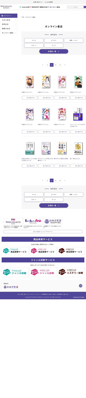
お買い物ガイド (38, 2)
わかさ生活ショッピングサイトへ (43, 236)
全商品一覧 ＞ (53, 53)
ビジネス (54, 40)
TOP (23, 17)
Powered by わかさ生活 (78, 303)
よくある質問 (49, 2)
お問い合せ (70, 300)
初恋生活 (33, 8)
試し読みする (31, 100)
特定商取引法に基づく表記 (50, 300)
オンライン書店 (55, 8)
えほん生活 (23, 8)
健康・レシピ (73, 40)
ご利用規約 (62, 300)
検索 (85, 7)
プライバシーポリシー (33, 300)
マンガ (34, 40)
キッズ (54, 46)
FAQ (13, 300)
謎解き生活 (43, 8)
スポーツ (34, 46)
